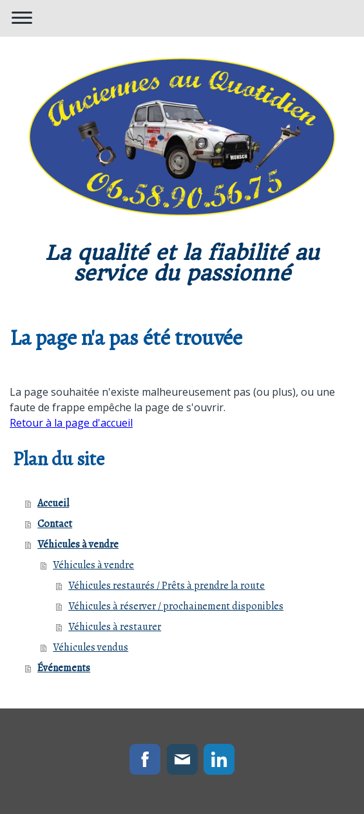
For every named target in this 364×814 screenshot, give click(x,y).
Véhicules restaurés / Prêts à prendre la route (166, 585)
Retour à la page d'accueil (71, 423)
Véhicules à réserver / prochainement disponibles (175, 606)
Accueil (53, 503)
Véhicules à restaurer (114, 627)
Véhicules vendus (90, 647)
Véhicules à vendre (78, 544)
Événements (63, 668)
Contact (54, 524)
